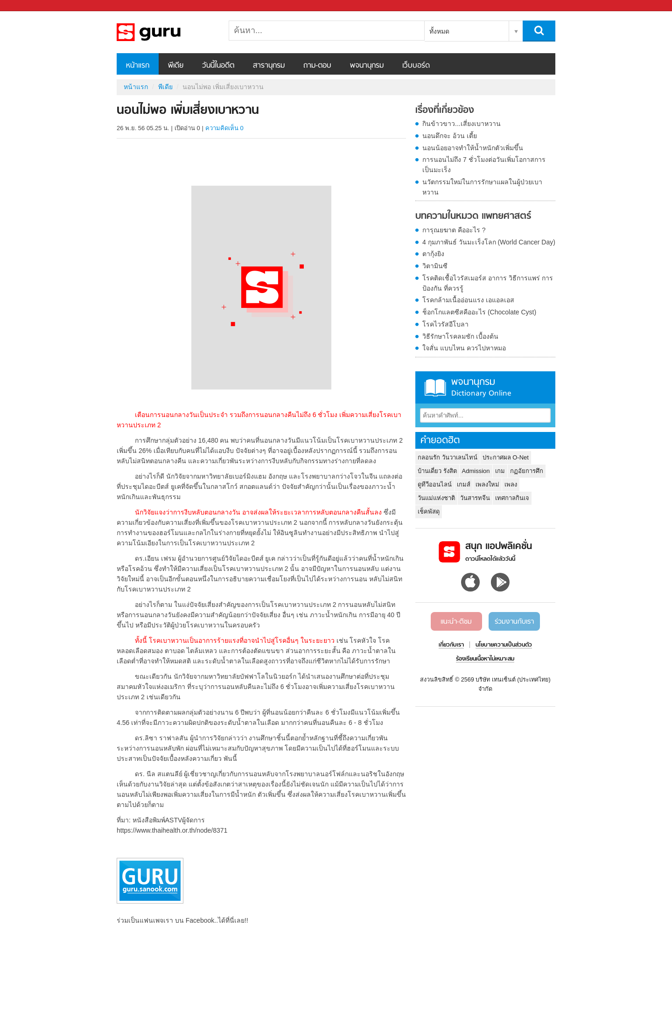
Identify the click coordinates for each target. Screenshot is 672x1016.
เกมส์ (463, 484)
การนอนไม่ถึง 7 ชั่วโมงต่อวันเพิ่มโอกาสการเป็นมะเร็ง (484, 165)
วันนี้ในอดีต (218, 66)
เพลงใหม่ (487, 484)
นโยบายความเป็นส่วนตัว (504, 645)
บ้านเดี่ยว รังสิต (437, 470)
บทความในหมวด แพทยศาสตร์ (473, 216)
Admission (476, 470)
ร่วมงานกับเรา (514, 621)
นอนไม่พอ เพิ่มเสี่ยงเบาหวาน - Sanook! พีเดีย (166, 32)
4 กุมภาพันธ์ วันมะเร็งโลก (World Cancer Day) (488, 242)
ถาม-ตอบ (317, 66)
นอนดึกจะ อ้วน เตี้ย (449, 135)
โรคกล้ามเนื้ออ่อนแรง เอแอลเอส (468, 300)
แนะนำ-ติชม (456, 621)
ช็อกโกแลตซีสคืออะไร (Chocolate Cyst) (479, 312)
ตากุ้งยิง (433, 253)
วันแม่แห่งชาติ (436, 497)
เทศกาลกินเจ (512, 497)
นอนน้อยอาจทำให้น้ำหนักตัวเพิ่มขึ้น (472, 148)
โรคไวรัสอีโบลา (445, 324)
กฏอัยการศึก (526, 470)
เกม (500, 470)
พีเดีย (175, 66)
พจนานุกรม (367, 66)
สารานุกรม (269, 66)
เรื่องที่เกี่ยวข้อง (444, 110)
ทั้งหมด (439, 31)
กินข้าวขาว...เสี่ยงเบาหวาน (461, 123)
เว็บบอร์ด (416, 66)
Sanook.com (28, 6)
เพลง (510, 484)
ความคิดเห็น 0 (224, 128)
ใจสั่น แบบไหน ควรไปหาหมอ (464, 348)
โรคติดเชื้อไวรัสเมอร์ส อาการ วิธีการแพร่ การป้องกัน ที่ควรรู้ (487, 283)
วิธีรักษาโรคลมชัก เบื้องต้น (460, 336)
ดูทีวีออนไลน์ (435, 484)
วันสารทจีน (475, 497)
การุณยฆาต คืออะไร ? (454, 230)
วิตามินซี (435, 266)
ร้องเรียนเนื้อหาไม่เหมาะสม (485, 659)
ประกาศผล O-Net (506, 457)
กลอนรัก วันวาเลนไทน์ (447, 457)
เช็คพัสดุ (429, 511)
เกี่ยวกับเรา (451, 645)
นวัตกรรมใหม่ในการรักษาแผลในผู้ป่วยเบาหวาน (482, 187)
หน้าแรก (137, 66)
